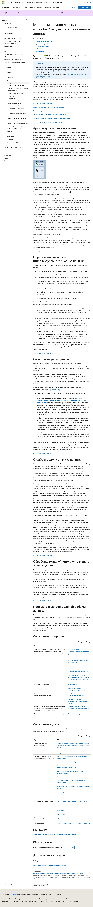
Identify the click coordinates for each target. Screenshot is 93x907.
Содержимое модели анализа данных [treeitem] (16, 110)
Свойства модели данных (42, 46)
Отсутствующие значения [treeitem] (15, 96)
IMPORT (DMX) (61, 814)
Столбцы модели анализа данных (44, 49)
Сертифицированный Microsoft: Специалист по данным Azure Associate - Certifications (58, 873)
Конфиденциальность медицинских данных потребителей (19, 901)
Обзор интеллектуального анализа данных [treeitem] (16, 66)
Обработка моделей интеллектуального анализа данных (51, 118)
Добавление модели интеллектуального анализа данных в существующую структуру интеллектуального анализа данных (73, 745)
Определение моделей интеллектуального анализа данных (52, 44)
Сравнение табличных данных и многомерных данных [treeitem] (13, 42)
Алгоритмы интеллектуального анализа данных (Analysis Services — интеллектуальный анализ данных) (78, 677)
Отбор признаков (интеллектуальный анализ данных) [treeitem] (18, 100)
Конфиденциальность (59, 899)
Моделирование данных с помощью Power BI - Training (49, 865)
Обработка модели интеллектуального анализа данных (73, 818)
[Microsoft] (3, 2)
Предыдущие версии (24, 899)
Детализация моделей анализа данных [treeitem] (17, 115)
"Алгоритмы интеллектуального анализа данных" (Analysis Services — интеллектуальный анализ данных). (61, 400)
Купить (74, 7)
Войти (89, 2)
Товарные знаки (60, 901)
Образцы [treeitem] (6, 161)
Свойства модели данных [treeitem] (15, 93)
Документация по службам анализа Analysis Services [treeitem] (14, 32)
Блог (34, 899)
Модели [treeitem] (10, 83)
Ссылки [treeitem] (6, 158)
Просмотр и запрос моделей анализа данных (48, 122)
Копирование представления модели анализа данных (72, 807)
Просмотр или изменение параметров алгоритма (71, 798)
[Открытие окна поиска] (85, 2)
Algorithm (52, 390)
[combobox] (15, 23)
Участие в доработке (45, 899)
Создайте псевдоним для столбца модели (69, 762)
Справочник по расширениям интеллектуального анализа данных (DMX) (78, 701)
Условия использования (46, 901)
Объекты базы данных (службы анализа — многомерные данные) (54, 834)
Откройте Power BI (84, 7)
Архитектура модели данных (42, 251)
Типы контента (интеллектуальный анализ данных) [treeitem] (18, 89)
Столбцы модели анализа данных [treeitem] (17, 85)
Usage (58, 390)
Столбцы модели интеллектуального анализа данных (50, 115)
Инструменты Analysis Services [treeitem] (12, 38)
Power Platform (42, 20)
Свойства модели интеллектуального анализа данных (50, 111)
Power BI (50, 20)
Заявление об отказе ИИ (9, 899)
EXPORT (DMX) (61, 810)
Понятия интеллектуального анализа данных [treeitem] (17, 71)
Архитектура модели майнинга (43, 41)
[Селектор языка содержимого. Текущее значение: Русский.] (6, 894)
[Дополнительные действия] (89, 20)
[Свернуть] (26, 20)
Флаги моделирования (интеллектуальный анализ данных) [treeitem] (18, 105)
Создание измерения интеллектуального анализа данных (73, 823)
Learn (34, 20)
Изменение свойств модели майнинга (68, 777)
